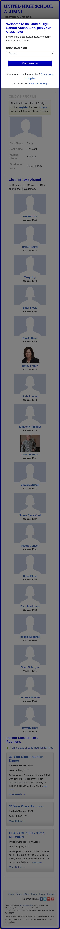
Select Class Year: (16, 47)
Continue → (30, 63)
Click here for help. (38, 83)
